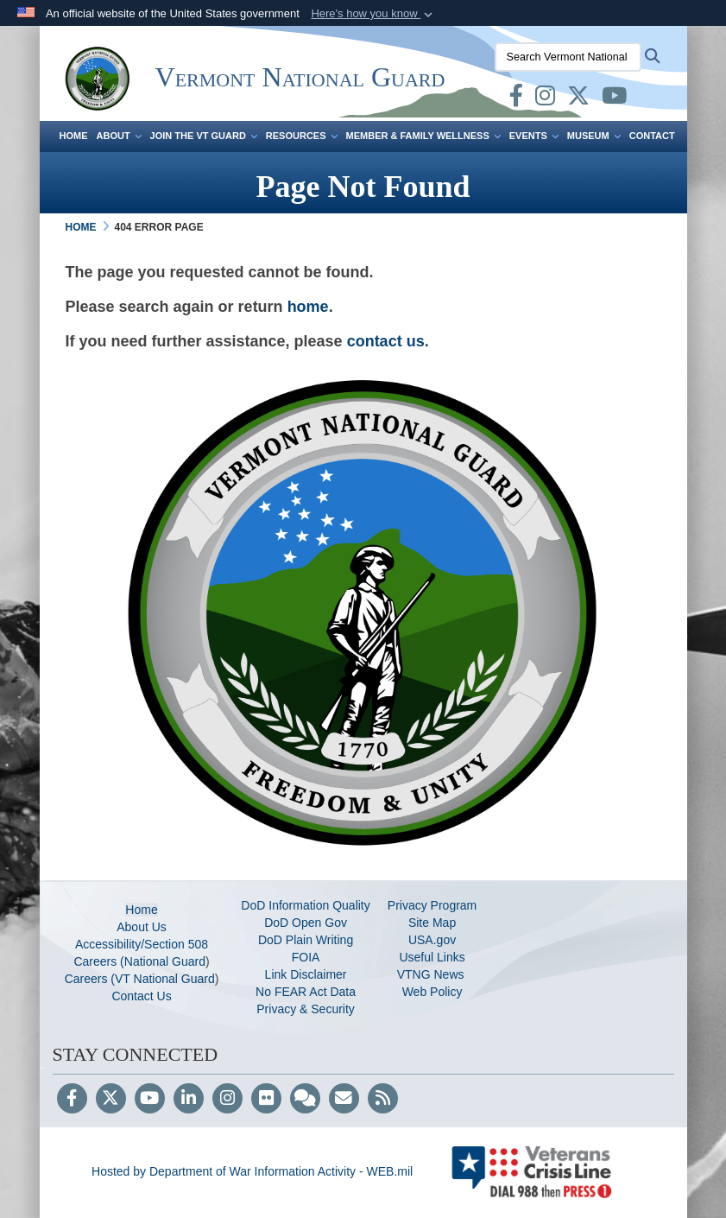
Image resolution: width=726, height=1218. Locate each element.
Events (534, 135)
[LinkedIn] (189, 1100)
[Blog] (305, 1100)
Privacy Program (432, 905)
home (308, 306)
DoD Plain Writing (305, 940)
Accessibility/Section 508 (141, 944)
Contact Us (141, 996)
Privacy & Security (305, 1009)
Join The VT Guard (203, 135)
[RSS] (383, 1100)
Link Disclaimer (306, 974)
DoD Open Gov (305, 922)
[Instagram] (227, 1100)
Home (74, 135)
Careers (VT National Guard (140, 979)
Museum (594, 135)
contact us (386, 341)
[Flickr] (266, 1100)
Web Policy (432, 992)
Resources (302, 135)
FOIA (306, 957)
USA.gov (432, 940)
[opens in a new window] (516, 99)
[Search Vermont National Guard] (568, 57)
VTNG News (432, 974)
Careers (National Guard (139, 961)
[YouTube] (150, 1100)
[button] (373, 13)
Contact (652, 135)
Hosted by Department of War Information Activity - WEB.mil (252, 1171)
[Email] (344, 1100)
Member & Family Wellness (423, 135)
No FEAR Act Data (306, 992)
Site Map (432, 922)
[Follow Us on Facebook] (72, 1100)
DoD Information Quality (305, 905)
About (119, 135)
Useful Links (431, 957)
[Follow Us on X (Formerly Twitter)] (111, 1100)
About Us (142, 927)
